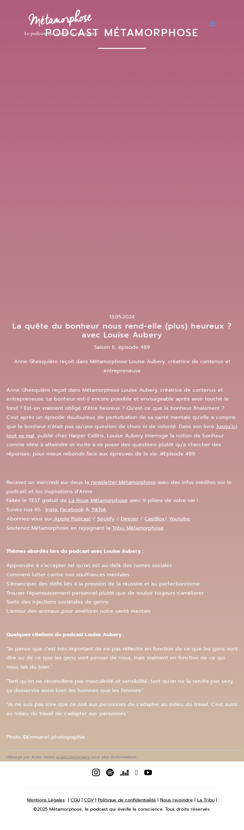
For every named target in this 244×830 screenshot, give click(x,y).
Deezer (129, 519)
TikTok (98, 509)
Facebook (72, 509)
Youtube (178, 519)
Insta (51, 509)
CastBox (155, 519)
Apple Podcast (71, 519)
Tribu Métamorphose (138, 528)
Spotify (105, 519)
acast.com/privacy (73, 757)
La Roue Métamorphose (98, 500)
